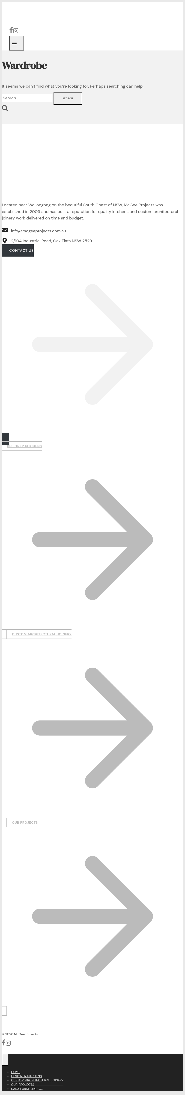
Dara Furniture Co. (27, 1089)
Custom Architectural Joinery (37, 1080)
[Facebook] (11, 32)
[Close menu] (5, 1060)
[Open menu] (16, 43)
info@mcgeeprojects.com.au (38, 231)
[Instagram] (15, 32)
